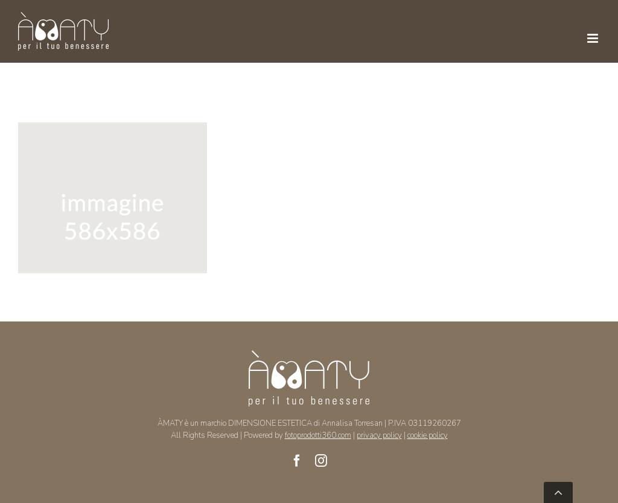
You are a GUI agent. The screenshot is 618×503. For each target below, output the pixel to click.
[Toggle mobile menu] (593, 38)
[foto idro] (112, 130)
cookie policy (427, 435)
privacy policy (379, 435)
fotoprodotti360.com (318, 435)
